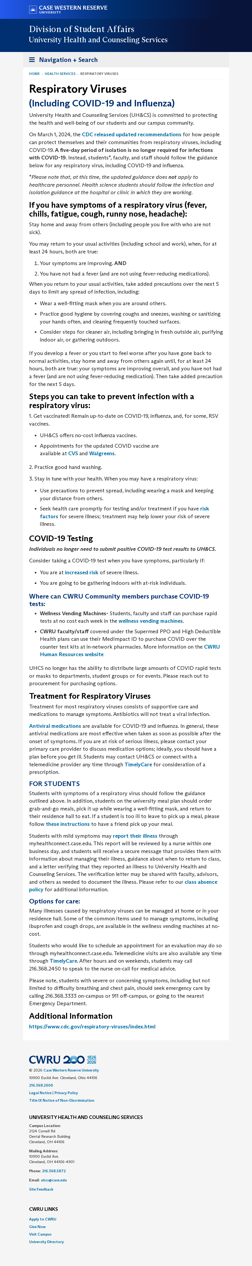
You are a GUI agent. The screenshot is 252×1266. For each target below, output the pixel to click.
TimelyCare (138, 764)
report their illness (135, 836)
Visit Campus (40, 1234)
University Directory (46, 1241)
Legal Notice (40, 1092)
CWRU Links (43, 1209)
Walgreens (102, 453)
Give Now (37, 1226)
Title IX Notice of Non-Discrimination (61, 1100)
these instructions (68, 824)
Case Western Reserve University (71, 1070)
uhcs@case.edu (54, 1180)
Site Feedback (41, 1189)
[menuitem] (126, 1219)
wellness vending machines (151, 621)
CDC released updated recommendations (131, 134)
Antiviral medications (55, 726)
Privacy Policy (66, 1092)
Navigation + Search (62, 60)
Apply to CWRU (42, 1219)
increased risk (81, 572)
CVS (73, 453)
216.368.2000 (41, 1085)
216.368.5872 (54, 1170)
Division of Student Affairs (82, 29)
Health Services (60, 74)
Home (34, 74)
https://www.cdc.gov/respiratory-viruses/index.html (92, 1026)
